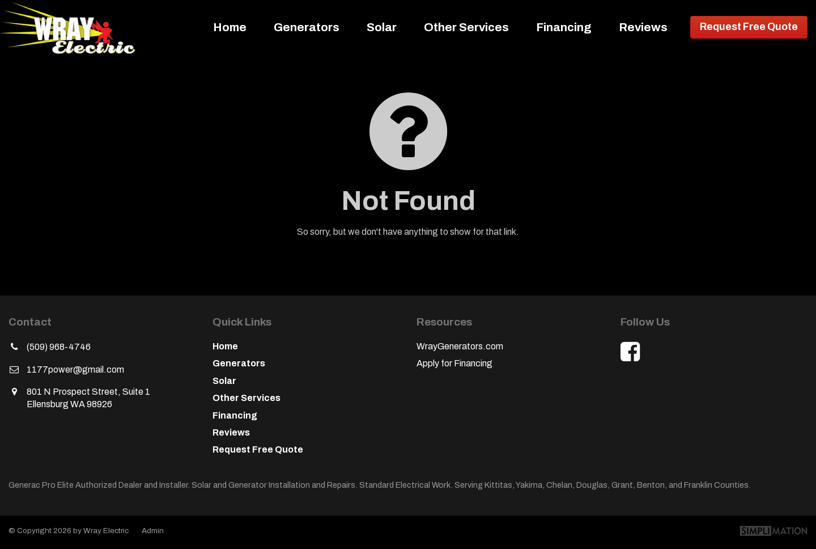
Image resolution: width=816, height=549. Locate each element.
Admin (153, 530)
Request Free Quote (749, 27)
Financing (564, 27)
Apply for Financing (454, 363)
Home (229, 27)
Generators (306, 27)
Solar (382, 27)
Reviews (643, 27)
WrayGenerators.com (459, 346)
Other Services (466, 27)
